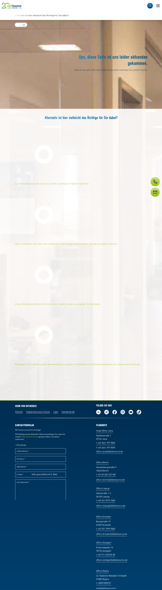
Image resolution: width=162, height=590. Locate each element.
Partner (19, 412)
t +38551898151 (103, 583)
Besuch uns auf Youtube (131, 412)
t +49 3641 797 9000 (105, 443)
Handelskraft (68, 412)
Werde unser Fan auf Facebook (114, 412)
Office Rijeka (102, 571)
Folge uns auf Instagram (122, 412)
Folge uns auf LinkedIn (98, 412)
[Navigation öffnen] (158, 5)
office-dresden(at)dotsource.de (111, 534)
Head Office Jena (104, 431)
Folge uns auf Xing (106, 412)
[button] (150, 6)
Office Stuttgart (103, 543)
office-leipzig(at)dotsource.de (110, 506)
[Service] (155, 197)
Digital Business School (38, 412)
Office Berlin (102, 462)
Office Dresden (103, 517)
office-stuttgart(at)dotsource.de (111, 560)
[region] (81, 15)
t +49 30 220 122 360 (106, 475)
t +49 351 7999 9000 (105, 529)
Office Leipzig (103, 488)
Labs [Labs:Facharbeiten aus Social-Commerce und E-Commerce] (55, 412)
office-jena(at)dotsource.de (109, 452)
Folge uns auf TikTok (139, 412)
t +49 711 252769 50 (105, 555)
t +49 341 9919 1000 (105, 501)
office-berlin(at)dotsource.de (110, 480)
